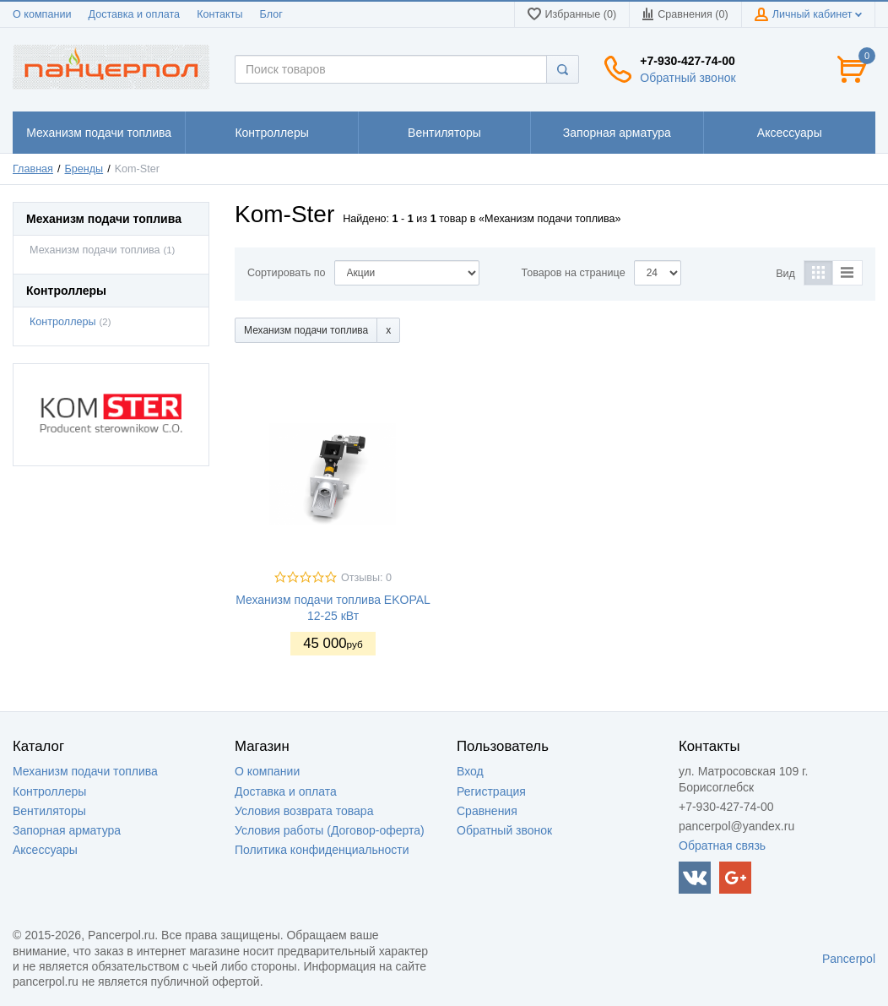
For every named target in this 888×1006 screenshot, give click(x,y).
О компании (42, 14)
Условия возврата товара (304, 811)
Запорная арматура (67, 830)
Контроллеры (63, 322)
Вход (470, 771)
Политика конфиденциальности (322, 849)
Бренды (84, 169)
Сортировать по (286, 273)
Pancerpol (848, 958)
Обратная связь (722, 845)
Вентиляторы (49, 811)
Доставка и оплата (134, 14)
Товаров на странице (573, 273)
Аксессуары (45, 849)
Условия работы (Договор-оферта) (330, 830)
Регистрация (491, 791)
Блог (271, 14)
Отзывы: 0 (366, 578)
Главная (33, 169)
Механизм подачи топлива (95, 250)
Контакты (219, 14)
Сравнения (487, 811)
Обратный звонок (687, 77)
